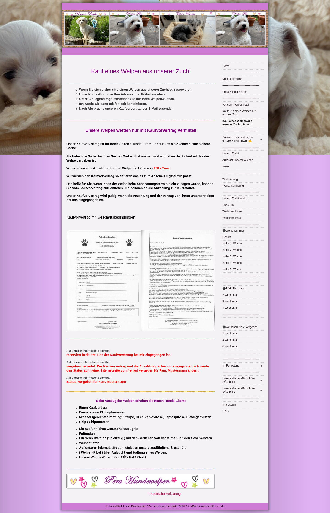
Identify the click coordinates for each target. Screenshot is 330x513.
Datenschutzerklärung (165, 494)
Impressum (229, 404)
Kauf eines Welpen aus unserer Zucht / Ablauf (237, 122)
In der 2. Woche (232, 250)
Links (225, 411)
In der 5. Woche (232, 269)
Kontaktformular (232, 79)
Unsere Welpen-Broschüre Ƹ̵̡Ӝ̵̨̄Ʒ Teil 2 (243, 390)
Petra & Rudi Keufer (234, 91)
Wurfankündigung (233, 185)
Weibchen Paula (232, 217)
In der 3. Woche (232, 256)
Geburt (226, 237)
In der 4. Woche (232, 262)
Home (226, 66)
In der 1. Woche (232, 243)
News (225, 166)
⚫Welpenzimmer (233, 230)
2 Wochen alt (230, 295)
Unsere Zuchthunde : (235, 198)
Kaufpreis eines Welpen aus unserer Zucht (239, 112)
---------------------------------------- (240, 72)
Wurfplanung (230, 179)
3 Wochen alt (230, 301)
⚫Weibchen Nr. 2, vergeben (240, 327)
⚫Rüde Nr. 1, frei (233, 288)
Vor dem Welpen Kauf (235, 104)
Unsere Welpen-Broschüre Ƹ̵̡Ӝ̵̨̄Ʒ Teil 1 (243, 380)
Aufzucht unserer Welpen (237, 160)
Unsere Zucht (230, 153)
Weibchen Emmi (232, 211)
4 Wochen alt (230, 307)
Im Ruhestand (243, 365)
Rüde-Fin (228, 205)
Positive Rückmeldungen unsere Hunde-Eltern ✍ (243, 139)
